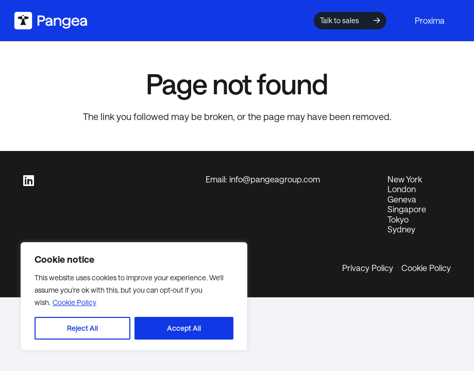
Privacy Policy (367, 268)
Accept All (184, 328)
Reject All (82, 328)
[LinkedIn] (28, 180)
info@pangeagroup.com (274, 179)
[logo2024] (51, 21)
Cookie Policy (74, 302)
